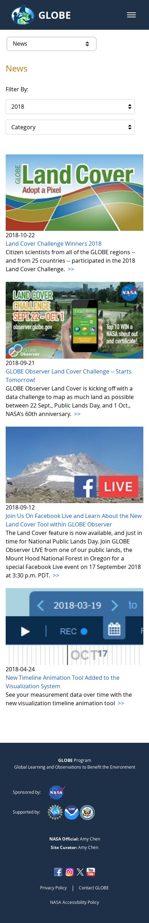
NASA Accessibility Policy (74, 902)
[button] (131, 15)
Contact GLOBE (94, 887)
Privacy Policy (53, 887)
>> (70, 269)
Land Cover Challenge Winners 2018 (53, 243)
